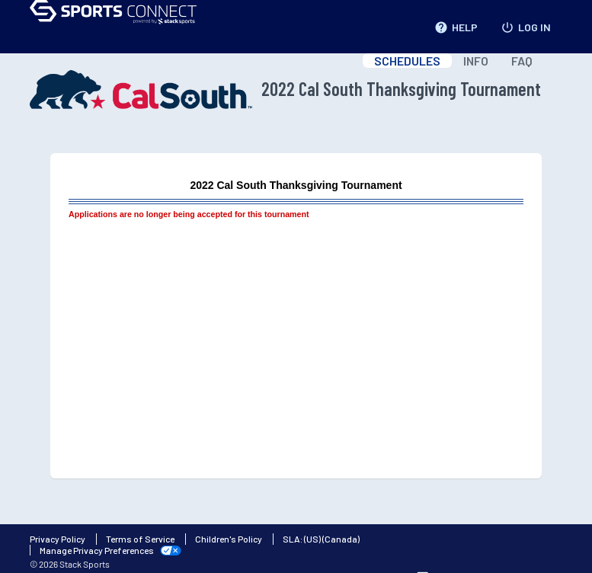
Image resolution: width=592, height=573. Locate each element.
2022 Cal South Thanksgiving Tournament (285, 89)
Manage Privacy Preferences (97, 550)
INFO (475, 60)
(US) (312, 538)
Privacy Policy (57, 538)
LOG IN (526, 24)
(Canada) (341, 538)
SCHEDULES (407, 60)
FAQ (522, 60)
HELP (456, 24)
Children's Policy (228, 538)
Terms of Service (140, 538)
